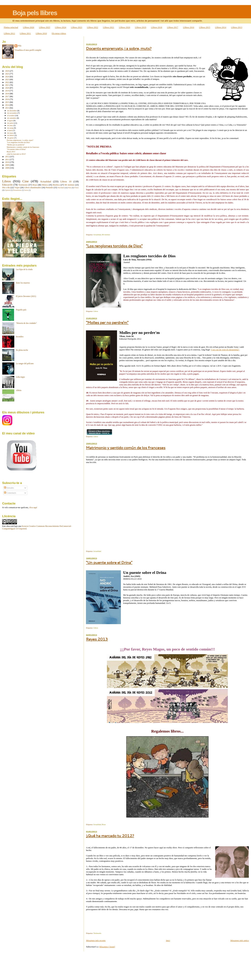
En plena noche (22, 350)
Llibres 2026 (28, 27)
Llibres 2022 (92, 27)
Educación (7, 184)
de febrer (11, 135)
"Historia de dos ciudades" (26, 323)
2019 (7, 91)
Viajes (17, 187)
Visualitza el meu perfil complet (28, 50)
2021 (7, 85)
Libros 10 (65, 181)
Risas (104, 824)
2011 (7, 159)
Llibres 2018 (156, 27)
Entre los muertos (23, 283)
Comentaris (10, 493)
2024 (7, 77)
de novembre (12, 113)
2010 (7, 162)
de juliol (10, 123)
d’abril (10, 130)
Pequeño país (21, 310)
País (69, 188)
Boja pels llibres (35, 12)
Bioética (56, 185)
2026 (7, 71)
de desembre (12, 111)
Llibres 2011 (25, 33)
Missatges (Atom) (107, 946)
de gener (10, 138)
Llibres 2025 (44, 27)
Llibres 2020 (124, 27)
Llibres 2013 (236, 27)
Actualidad (97, 235)
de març (10, 133)
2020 (7, 88)
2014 (7, 105)
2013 (7, 108)
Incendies (20, 337)
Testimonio (97, 933)
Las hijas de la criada (24, 269)
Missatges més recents (95, 940)
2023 (7, 79)
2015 (7, 102)
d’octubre (11, 115)
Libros (96, 311)
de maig (10, 128)
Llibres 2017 (172, 27)
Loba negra (20, 377)
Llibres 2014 (220, 27)
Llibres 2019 (140, 27)
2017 (7, 96)
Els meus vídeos (59, 33)
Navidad (61, 188)
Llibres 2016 (188, 27)
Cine (25, 181)
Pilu (19, 46)
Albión (18, 390)
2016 (7, 99)
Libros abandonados (32, 187)
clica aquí (33, 507)
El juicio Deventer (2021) (26, 296)
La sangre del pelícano (25, 363)
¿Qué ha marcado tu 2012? (110, 835)
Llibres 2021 (108, 27)
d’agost (10, 120)
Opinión (7, 190)
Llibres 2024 (60, 27)
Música (45, 185)
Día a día (6, 187)
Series (26, 190)
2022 (7, 82)
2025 (7, 74)
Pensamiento (17, 190)
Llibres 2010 (41, 33)
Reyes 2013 (97, 639)
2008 (7, 168)
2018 (7, 94)
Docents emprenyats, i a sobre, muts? (118, 48)
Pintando (49, 187)
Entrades (9, 488)
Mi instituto (106, 235)
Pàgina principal (11, 27)
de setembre (12, 118)
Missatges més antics (239, 940)
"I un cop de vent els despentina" (225, 349)
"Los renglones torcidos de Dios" (114, 245)
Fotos (77, 188)
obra (8, 526)
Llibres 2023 (76, 27)
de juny (10, 125)
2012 (7, 157)
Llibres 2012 (9, 33)
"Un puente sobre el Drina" (109, 562)
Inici (168, 940)
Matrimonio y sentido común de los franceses (125, 447)
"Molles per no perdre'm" (107, 322)
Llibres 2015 (204, 27)
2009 (7, 165)
